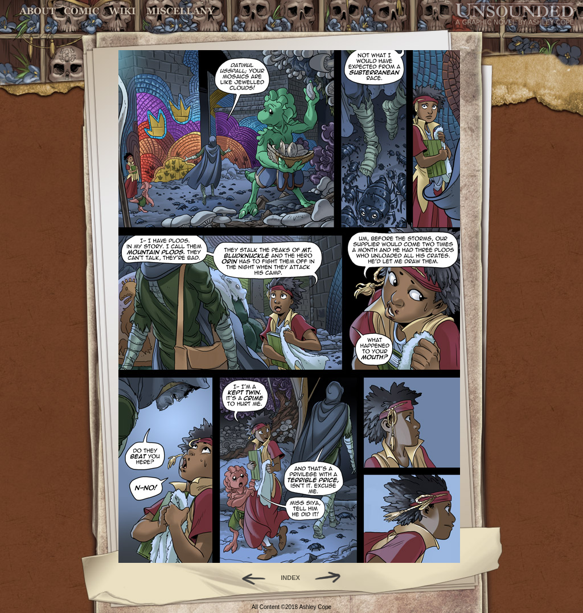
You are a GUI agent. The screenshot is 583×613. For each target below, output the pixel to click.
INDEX (290, 577)
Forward (332, 577)
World (123, 11)
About (38, 11)
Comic (82, 11)
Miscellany (180, 11)
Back (249, 577)
